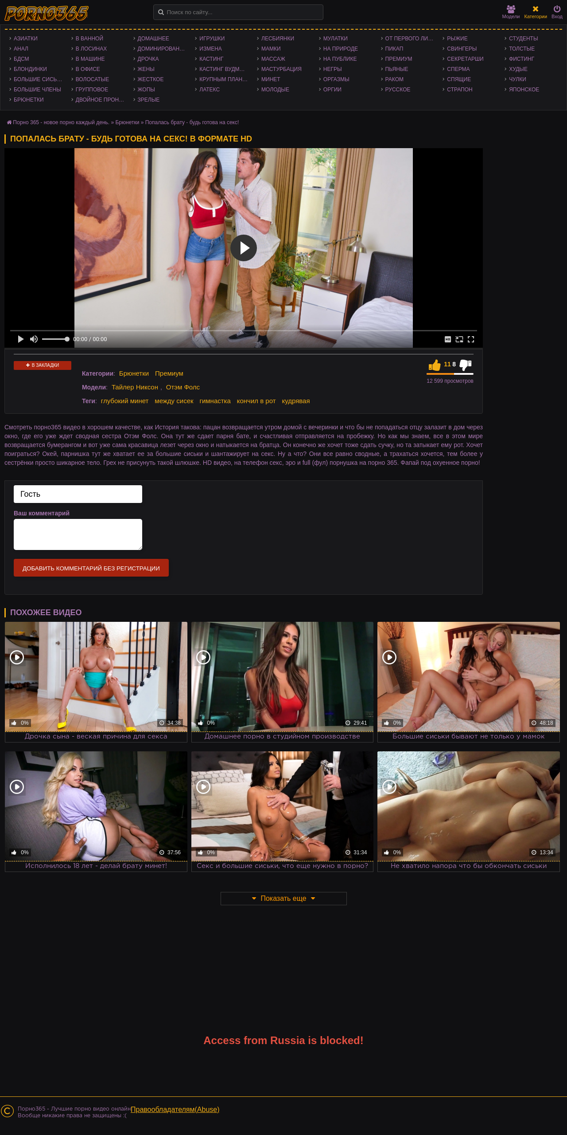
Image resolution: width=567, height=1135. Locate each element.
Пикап (394, 49)
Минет (270, 79)
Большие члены (37, 89)
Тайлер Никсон (135, 387)
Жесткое (151, 79)
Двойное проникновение (102, 100)
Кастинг (211, 59)
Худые (518, 69)
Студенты (523, 38)
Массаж (273, 59)
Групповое (92, 89)
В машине (90, 59)
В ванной (89, 38)
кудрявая (296, 401)
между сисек (174, 401)
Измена (210, 49)
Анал (21, 49)
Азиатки (26, 38)
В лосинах (91, 49)
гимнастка (214, 401)
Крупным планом (225, 79)
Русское (398, 89)
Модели (511, 12)
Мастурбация (281, 69)
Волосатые (92, 79)
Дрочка (148, 59)
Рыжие (457, 38)
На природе (340, 49)
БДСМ (21, 59)
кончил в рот (256, 401)
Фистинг (521, 59)
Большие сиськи (39, 79)
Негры (332, 69)
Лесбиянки (277, 38)
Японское (524, 89)
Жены (146, 69)
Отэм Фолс (183, 387)
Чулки (517, 79)
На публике (340, 59)
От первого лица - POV (412, 38)
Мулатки (335, 38)
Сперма (458, 69)
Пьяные (396, 69)
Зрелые (149, 100)
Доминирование (162, 49)
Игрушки (212, 38)
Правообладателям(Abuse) (175, 1109)
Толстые (522, 49)
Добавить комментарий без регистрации (91, 568)
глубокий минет (125, 401)
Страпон (459, 89)
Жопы (146, 89)
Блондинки (30, 69)
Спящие (459, 79)
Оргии (332, 89)
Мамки (271, 49)
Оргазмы (336, 79)
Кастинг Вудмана (224, 69)
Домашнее (153, 38)
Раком (394, 79)
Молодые (275, 89)
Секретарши (465, 59)
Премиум (398, 59)
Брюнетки (29, 100)
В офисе (88, 69)
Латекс (209, 89)
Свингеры (462, 49)
